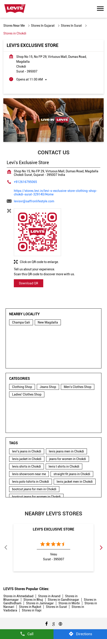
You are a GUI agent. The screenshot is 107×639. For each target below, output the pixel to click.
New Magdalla (48, 322)
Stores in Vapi (31, 610)
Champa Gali (21, 322)
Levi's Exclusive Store (53, 529)
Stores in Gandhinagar (63, 599)
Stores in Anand (49, 596)
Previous (6, 547)
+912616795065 (25, 182)
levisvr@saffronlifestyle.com (34, 201)
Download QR (28, 283)
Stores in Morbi (69, 603)
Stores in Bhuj (33, 599)
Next (101, 547)
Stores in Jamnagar (40, 603)
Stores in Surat (56, 607)
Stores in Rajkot (30, 607)
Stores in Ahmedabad (18, 596)
